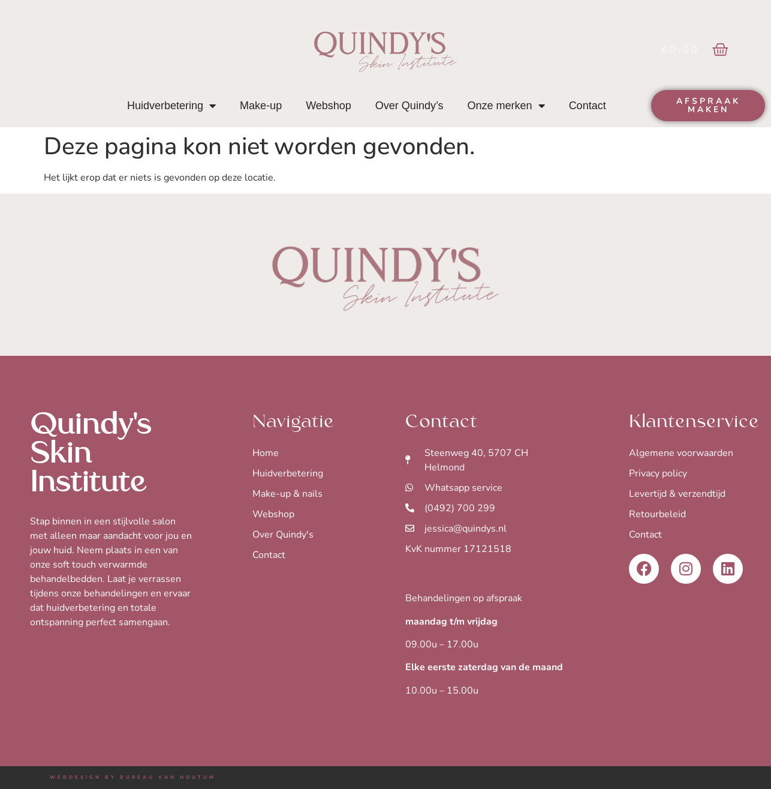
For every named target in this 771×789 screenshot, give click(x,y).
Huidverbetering (171, 105)
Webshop (328, 106)
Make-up (261, 106)
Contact (587, 106)
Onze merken (506, 105)
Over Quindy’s (409, 106)
